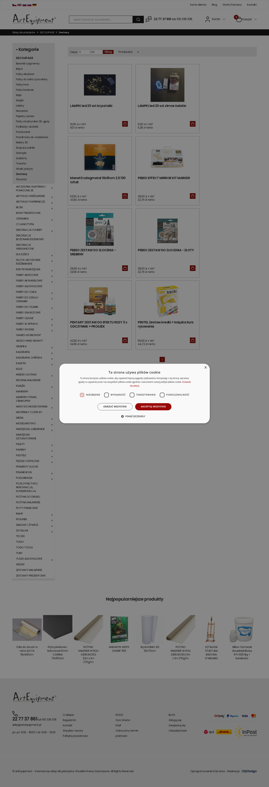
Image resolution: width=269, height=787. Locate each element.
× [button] (205, 367)
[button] (134, 416)
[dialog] (134, 393)
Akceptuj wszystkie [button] (153, 406)
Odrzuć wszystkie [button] (115, 406)
